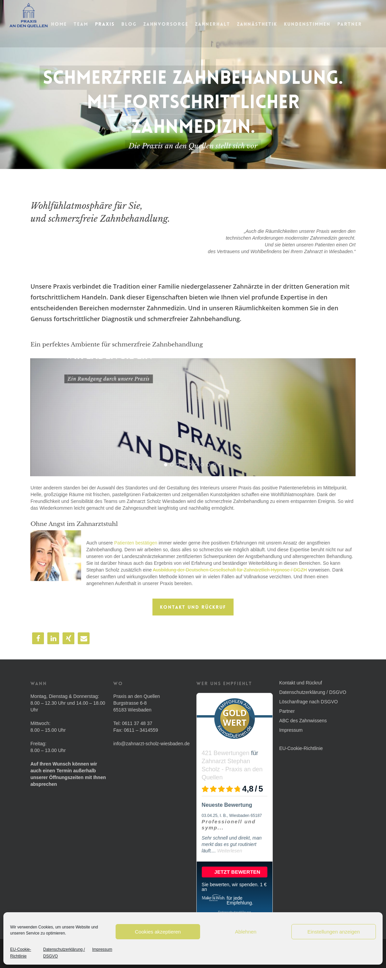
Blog (142, 24)
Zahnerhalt (226, 24)
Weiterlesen (229, 850)
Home (73, 24)
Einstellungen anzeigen (333, 932)
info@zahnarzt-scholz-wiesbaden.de (151, 743)
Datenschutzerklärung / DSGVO (64, 953)
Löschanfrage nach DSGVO (308, 701)
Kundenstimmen (321, 24)
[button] (38, 638)
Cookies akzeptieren (158, 932)
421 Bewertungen (225, 753)
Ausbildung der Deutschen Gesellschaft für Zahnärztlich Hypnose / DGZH (230, 570)
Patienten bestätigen (136, 543)
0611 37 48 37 (137, 723)
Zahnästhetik (271, 24)
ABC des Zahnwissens (303, 720)
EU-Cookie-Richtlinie (20, 953)
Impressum (102, 949)
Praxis (118, 24)
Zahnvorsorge (179, 24)
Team (95, 24)
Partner (363, 24)
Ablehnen (245, 932)
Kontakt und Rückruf (300, 682)
